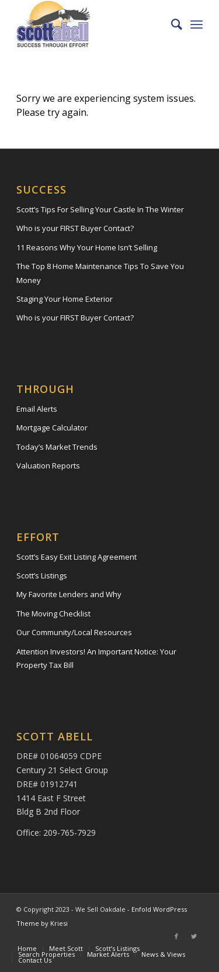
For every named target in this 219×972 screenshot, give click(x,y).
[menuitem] (170, 24)
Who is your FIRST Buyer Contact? (75, 228)
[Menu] (196, 24)
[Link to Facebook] (176, 936)
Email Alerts (36, 409)
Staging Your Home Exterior (64, 299)
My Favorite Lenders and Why (68, 594)
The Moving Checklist (53, 613)
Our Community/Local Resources (74, 632)
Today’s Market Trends (57, 447)
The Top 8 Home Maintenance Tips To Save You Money (100, 273)
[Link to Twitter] (194, 936)
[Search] (170, 24)
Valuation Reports (48, 465)
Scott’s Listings (41, 575)
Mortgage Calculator (52, 427)
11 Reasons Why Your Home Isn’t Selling (86, 247)
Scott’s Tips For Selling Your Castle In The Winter (100, 209)
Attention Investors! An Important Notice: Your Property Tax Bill (96, 658)
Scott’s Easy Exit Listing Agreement (76, 557)
